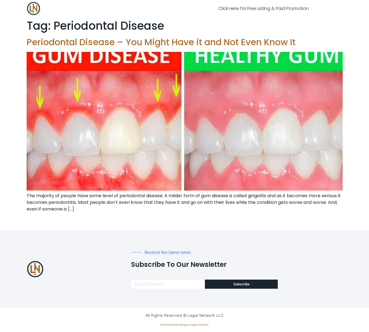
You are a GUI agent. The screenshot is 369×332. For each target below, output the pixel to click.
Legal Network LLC (205, 315)
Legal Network (199, 324)
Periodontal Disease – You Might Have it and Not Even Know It (161, 42)
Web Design (181, 324)
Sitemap (165, 324)
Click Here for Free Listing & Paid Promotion (263, 8)
